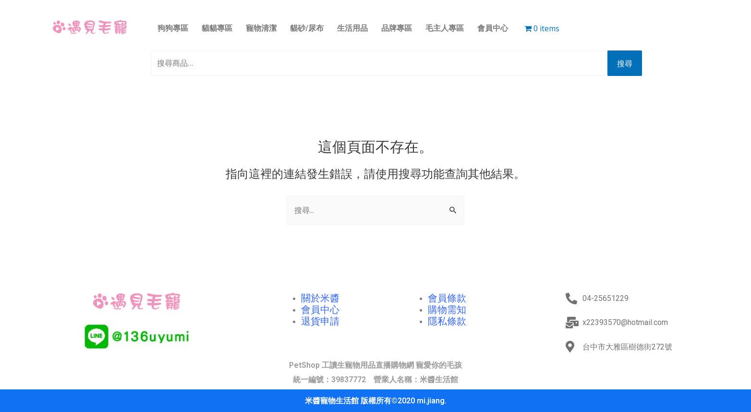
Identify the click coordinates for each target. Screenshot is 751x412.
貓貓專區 (217, 28)
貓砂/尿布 (307, 28)
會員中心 (492, 28)
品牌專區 (396, 28)
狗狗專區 (172, 28)
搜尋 (624, 63)
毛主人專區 (444, 28)
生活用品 (352, 28)
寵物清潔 (261, 28)
